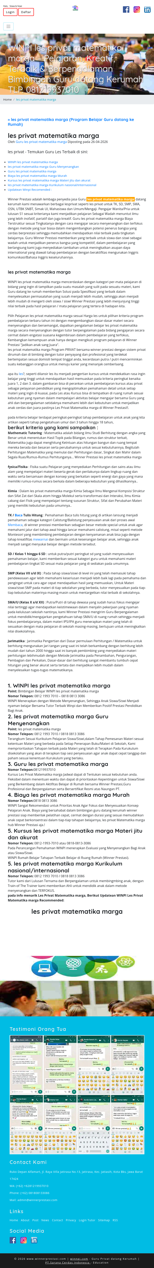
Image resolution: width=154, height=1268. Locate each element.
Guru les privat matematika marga (32, 171)
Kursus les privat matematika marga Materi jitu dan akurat (49, 180)
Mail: (13, 1200)
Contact (57, 1220)
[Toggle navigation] (8, 26)
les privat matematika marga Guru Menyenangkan (43, 167)
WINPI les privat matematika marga (33, 162)
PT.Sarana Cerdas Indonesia (68, 1262)
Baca (18, 515)
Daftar (26, 12)
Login (10, 12)
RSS (115, 1220)
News (45, 1220)
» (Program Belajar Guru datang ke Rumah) (71, 122)
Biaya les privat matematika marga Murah (37, 176)
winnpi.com (79, 1259)
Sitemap (104, 1220)
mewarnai (40, 539)
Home (7, 99)
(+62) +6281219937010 (32, 1186)
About (25, 1220)
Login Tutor (87, 1220)
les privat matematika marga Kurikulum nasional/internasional (52, 185)
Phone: (15, 1193)
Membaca (15, 525)
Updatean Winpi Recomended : (30, 190)
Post (35, 1220)
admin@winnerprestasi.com (37, 1200)
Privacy (71, 1220)
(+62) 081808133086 (35, 1193)
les (21, 374)
